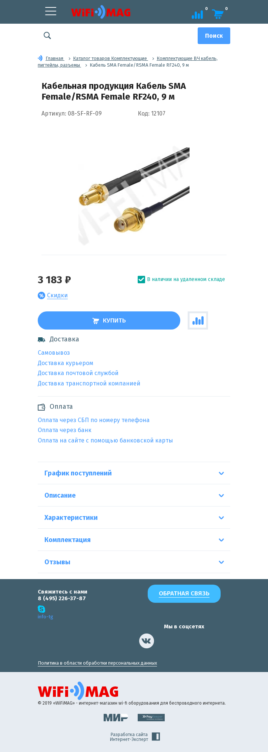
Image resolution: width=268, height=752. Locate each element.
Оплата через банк (64, 430)
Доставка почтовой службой (78, 373)
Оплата (61, 407)
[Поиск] (214, 35)
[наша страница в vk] (146, 641)
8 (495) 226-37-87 (62, 598)
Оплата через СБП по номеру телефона (94, 420)
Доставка (58, 339)
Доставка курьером (65, 363)
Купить (109, 320)
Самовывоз (54, 352)
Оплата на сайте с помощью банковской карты (105, 440)
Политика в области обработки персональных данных (97, 663)
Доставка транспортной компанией (89, 383)
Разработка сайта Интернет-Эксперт (135, 737)
